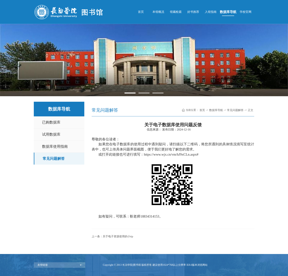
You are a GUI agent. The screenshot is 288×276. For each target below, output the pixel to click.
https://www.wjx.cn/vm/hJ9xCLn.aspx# (171, 154)
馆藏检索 (176, 11)
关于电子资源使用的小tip (118, 236)
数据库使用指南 (55, 146)
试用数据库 (51, 134)
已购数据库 (51, 122)
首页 (141, 11)
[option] (144, 60)
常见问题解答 (54, 159)
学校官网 (245, 11)
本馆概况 (158, 11)
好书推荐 (193, 11)
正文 (250, 110)
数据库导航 (228, 12)
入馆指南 (211, 11)
